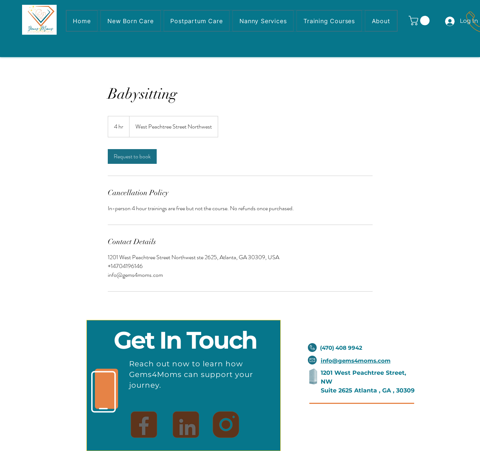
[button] (420, 20)
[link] (132, 156)
